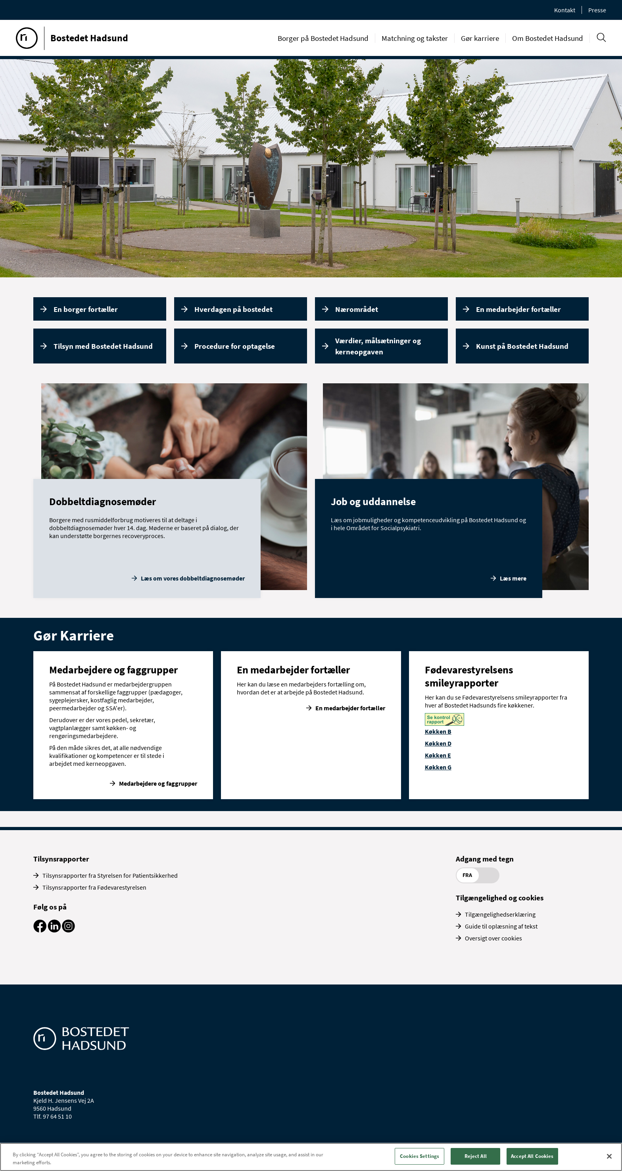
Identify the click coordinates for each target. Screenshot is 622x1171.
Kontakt (564, 10)
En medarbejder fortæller (518, 309)
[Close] (609, 1156)
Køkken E (438, 755)
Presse (597, 10)
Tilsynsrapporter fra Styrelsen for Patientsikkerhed (110, 875)
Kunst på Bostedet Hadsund (522, 346)
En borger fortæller (86, 309)
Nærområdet (356, 309)
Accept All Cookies (532, 1156)
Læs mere (513, 578)
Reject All (476, 1156)
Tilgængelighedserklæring (500, 914)
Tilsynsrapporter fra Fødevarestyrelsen (94, 887)
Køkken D (438, 743)
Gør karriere (480, 38)
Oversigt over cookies (493, 938)
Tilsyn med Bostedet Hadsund (103, 346)
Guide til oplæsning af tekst (501, 926)
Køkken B (438, 731)
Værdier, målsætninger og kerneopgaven (378, 346)
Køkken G (438, 767)
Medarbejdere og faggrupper (158, 783)
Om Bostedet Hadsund (547, 38)
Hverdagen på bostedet (233, 309)
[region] (311, 1157)
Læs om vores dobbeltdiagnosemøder (193, 578)
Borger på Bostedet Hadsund (323, 38)
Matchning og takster (415, 38)
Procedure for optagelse (234, 346)
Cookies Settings (419, 1156)
